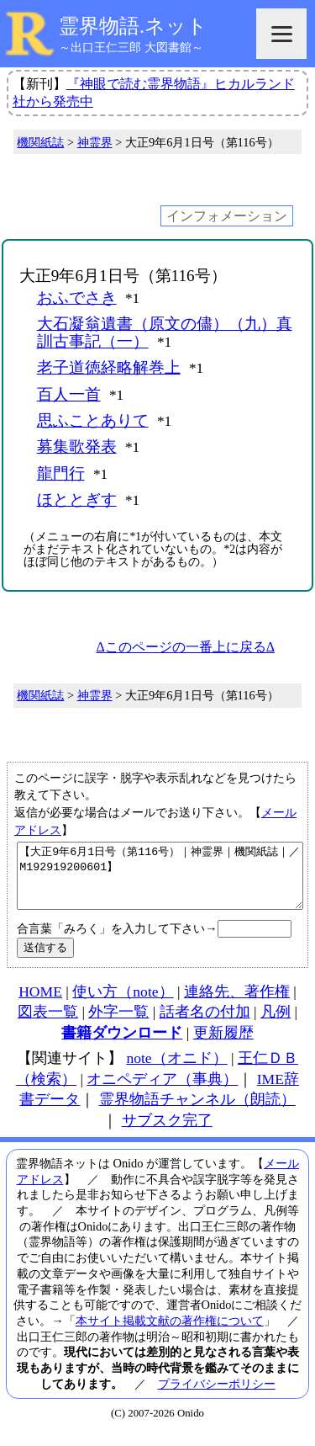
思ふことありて (93, 420)
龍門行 (61, 473)
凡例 (275, 1024)
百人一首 (69, 394)
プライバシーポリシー (217, 1396)
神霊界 (95, 142)
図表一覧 (48, 1024)
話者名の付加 (205, 1024)
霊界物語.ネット (133, 26)
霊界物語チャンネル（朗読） (197, 1111)
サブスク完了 (167, 1132)
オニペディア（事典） (162, 1091)
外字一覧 (118, 1024)
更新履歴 (223, 1045)
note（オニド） (176, 1070)
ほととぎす (77, 499)
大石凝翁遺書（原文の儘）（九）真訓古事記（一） (164, 332)
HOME (40, 1004)
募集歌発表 (77, 446)
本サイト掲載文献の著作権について (170, 1333)
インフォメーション (226, 216)
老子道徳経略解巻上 (109, 367)
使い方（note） (122, 1004)
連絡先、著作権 (237, 1004)
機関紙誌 (40, 142)
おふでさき (77, 297)
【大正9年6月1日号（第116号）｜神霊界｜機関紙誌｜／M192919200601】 (160, 882)
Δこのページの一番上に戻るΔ (185, 647)
